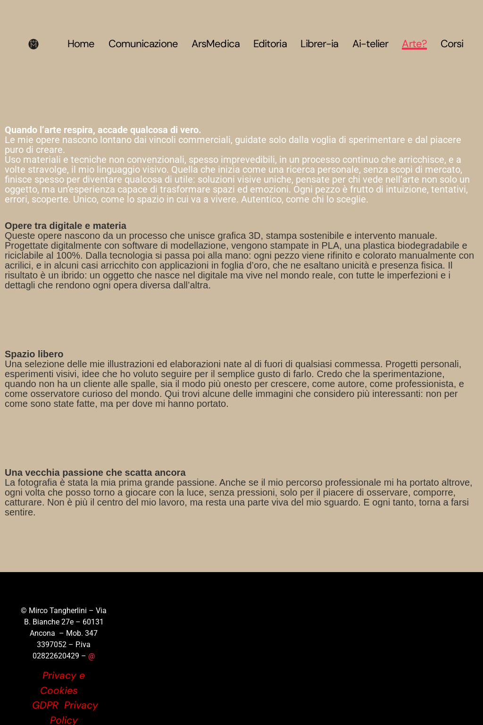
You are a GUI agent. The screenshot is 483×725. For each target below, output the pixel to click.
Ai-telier (370, 44)
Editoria (270, 44)
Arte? (414, 44)
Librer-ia (319, 44)
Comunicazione (143, 44)
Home (80, 44)
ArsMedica (216, 44)
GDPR (45, 705)
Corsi (452, 44)
